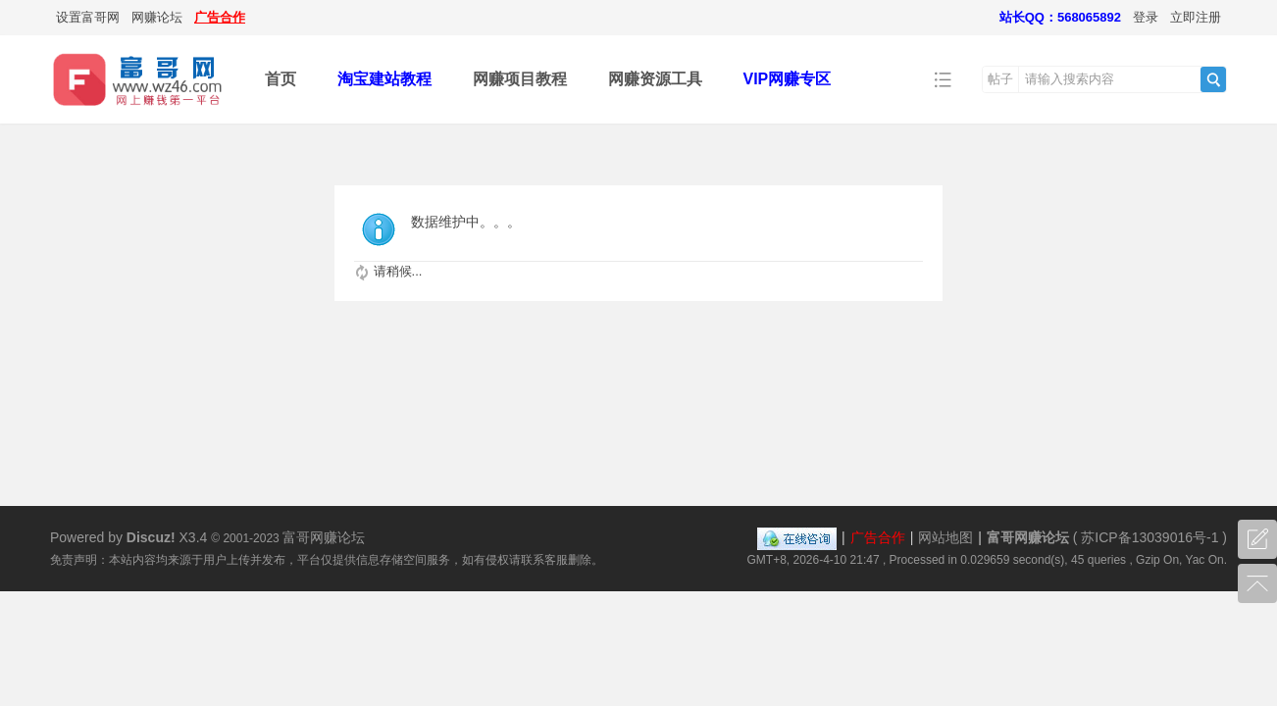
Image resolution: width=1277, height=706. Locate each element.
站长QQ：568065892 (1060, 17)
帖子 (1000, 79)
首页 (280, 79)
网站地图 (945, 537)
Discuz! (151, 537)
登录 (1145, 17)
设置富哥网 (88, 17)
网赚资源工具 (655, 79)
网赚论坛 (156, 17)
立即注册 (1195, 17)
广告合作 (219, 17)
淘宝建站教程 (384, 79)
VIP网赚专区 (787, 79)
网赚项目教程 (520, 79)
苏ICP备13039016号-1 (1149, 537)
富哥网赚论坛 (1028, 537)
